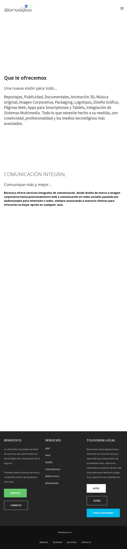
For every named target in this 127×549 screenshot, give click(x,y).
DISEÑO (49, 462)
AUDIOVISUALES (53, 469)
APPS (48, 455)
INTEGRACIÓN (51, 483)
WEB (47, 448)
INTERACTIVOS (52, 476)
